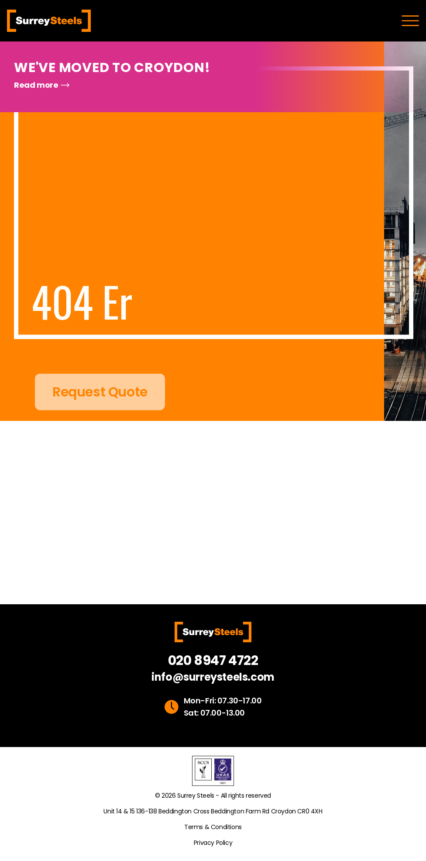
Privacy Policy (213, 842)
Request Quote (100, 404)
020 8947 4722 (213, 660)
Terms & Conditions (213, 827)
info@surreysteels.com (213, 677)
